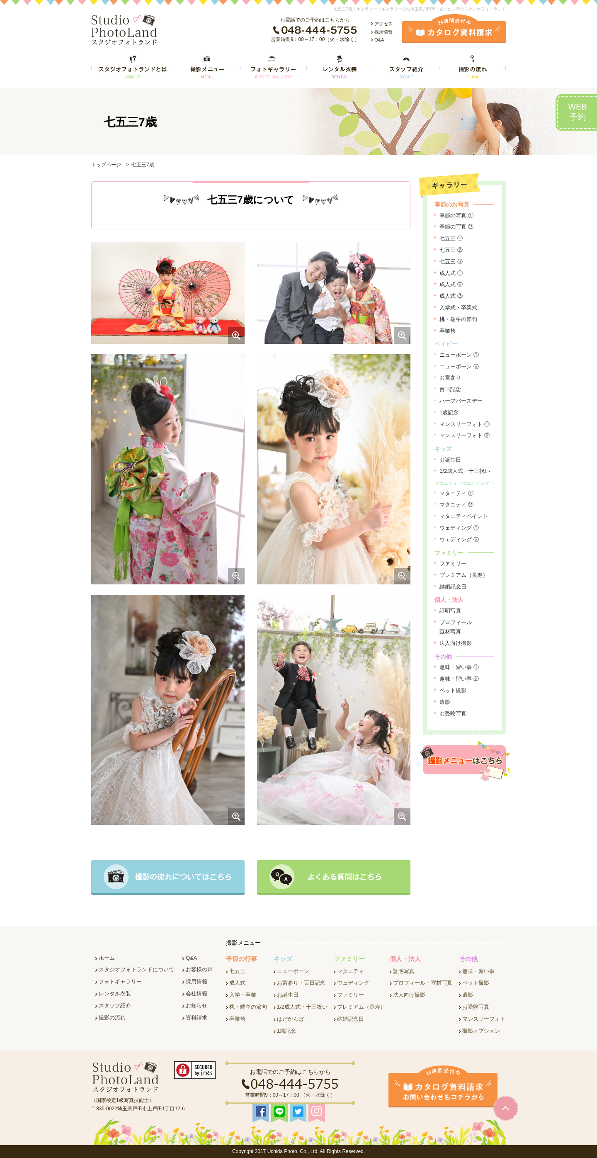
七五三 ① (451, 238)
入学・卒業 (242, 995)
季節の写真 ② (456, 227)
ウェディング (353, 983)
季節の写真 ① (456, 215)
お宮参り (450, 378)
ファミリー (452, 563)
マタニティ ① (456, 493)
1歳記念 (449, 412)
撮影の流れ (112, 1017)
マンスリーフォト (483, 1019)
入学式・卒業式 (458, 307)
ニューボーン (293, 971)
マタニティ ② (456, 504)
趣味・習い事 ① (459, 667)
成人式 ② (451, 284)
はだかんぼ (290, 1019)
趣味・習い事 (478, 971)
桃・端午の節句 (458, 319)
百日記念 (450, 389)
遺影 (444, 702)
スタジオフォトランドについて (136, 969)
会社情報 (196, 993)
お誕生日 (450, 460)
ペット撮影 (452, 690)
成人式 (237, 983)
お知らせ (196, 1005)
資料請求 (196, 1017)
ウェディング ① (459, 528)
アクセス (383, 23)
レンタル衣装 (115, 993)
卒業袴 (447, 331)
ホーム (107, 958)
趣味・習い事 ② (459, 679)
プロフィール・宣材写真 (422, 983)
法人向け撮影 (455, 643)
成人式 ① (451, 273)
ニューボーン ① (459, 355)
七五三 (237, 971)
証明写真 (450, 611)
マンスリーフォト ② (464, 435)
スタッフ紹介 (115, 1005)
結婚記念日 (452, 587)
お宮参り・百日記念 (301, 983)
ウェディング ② (459, 539)
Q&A (379, 39)
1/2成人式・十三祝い (464, 471)
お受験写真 (452, 713)
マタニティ (350, 971)
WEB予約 (577, 112)
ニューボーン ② (459, 366)
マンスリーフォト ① (464, 424)
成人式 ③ (451, 296)
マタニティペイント (463, 516)
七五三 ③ (451, 261)
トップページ (106, 165)
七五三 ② (451, 250)
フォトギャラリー (120, 981)
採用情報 (383, 31)
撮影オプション (481, 1031)
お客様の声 (199, 969)
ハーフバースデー (461, 401)
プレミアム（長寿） (463, 575)
